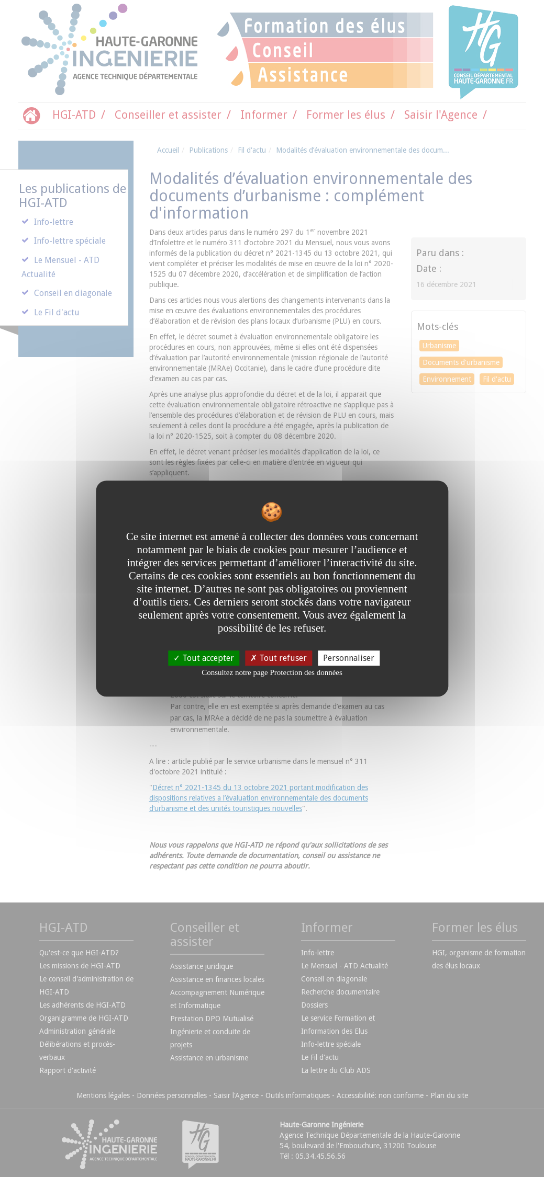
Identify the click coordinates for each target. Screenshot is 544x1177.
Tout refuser (278, 658)
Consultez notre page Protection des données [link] (272, 672)
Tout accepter (203, 658)
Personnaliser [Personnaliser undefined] (348, 658)
